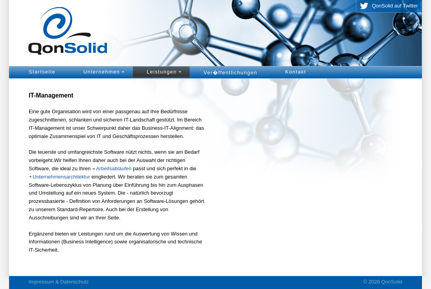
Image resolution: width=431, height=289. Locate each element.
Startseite (42, 72)
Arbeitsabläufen (113, 168)
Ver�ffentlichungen (231, 72)
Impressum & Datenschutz (58, 282)
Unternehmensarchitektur (61, 177)
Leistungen (166, 72)
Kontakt (295, 72)
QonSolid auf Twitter (395, 6)
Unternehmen (105, 72)
